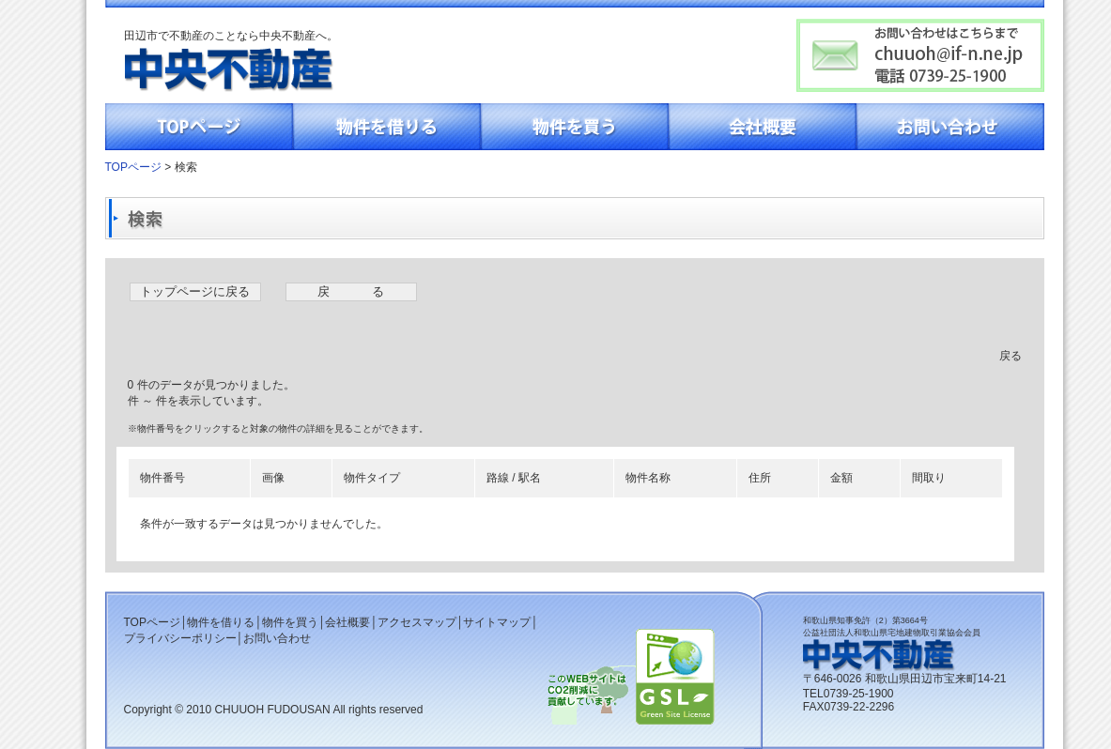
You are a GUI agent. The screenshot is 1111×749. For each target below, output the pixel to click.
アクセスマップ (417, 622)
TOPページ (199, 126)
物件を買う (575, 126)
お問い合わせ (950, 126)
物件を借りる (387, 126)
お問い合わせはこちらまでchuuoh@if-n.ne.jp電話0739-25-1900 (920, 55)
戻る (1010, 355)
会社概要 (762, 126)
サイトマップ (497, 622)
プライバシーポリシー (180, 638)
